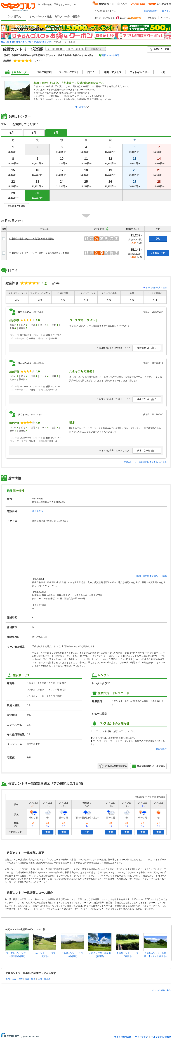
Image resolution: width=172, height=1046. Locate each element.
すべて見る (80, 107)
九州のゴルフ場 (23, 42)
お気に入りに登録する (113, 766)
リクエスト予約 (157, 253)
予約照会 (152, 17)
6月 (56, 132)
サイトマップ (141, 1037)
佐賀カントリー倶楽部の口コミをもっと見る (145, 462)
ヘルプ (124, 4)
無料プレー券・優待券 (67, 16)
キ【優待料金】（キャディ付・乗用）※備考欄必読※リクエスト (40, 253)
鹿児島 (47, 979)
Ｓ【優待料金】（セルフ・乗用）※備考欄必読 (31, 238)
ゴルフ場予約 (13, 16)
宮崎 (40, 979)
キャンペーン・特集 (40, 16)
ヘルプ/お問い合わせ (161, 1037)
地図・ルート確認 (110, 55)
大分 (27, 979)
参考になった (146, 348)
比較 (4, 229)
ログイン (166, 11)
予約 (158, 238)
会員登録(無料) (151, 11)
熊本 (33, 979)
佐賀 (14, 979)
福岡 (7, 979)
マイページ (165, 17)
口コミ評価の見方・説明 (156, 287)
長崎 (20, 979)
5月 (34, 132)
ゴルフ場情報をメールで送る (148, 766)
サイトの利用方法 (122, 1037)
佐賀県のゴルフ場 (42, 42)
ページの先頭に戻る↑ (161, 990)
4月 (11, 132)
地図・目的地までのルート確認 (151, 576)
